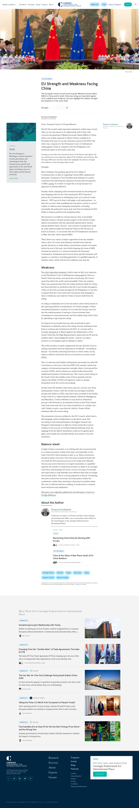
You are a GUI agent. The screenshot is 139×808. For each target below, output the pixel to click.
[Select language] (45, 108)
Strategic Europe (39, 698)
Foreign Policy (48, 573)
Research (23, 4)
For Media (74, 784)
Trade (68, 573)
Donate (128, 4)
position (61, 172)
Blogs (73, 765)
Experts (45, 4)
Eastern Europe (48, 577)
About (38, 4)
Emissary (31, 4)
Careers (73, 779)
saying (51, 183)
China (87, 573)
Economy (60, 573)
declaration (53, 332)
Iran (104, 4)
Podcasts (75, 769)
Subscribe (100, 774)
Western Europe (62, 577)
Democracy (94, 4)
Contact (73, 773)
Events (74, 761)
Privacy (73, 781)
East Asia (77, 573)
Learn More (13, 178)
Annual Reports (76, 776)
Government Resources (79, 786)
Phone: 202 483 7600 (14, 774)
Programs (75, 757)
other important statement (56, 272)
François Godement (50, 117)
